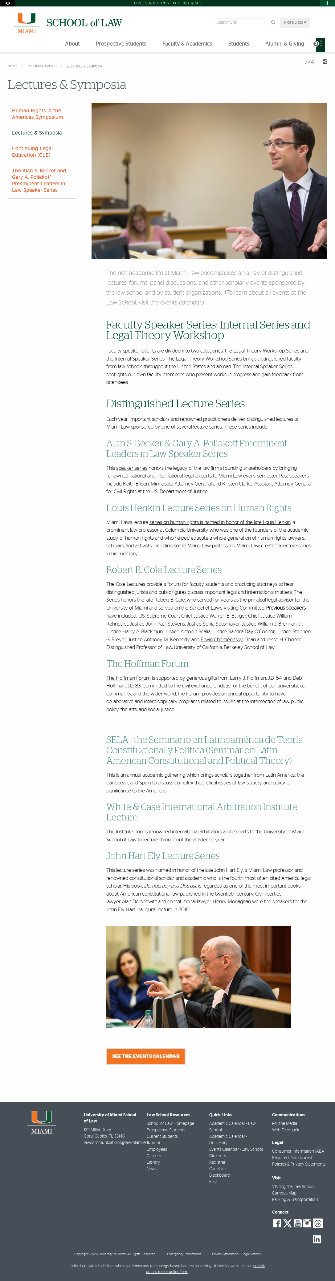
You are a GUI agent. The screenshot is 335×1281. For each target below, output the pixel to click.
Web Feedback (285, 1130)
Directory (217, 1156)
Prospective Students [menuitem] (121, 44)
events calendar (180, 303)
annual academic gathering (156, 775)
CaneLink (218, 1169)
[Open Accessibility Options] (7, 3)
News (152, 1169)
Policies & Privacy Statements (298, 1164)
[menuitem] (320, 45)
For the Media (284, 1124)
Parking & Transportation (295, 1200)
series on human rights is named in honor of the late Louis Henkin (220, 522)
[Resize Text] (309, 62)
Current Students (162, 1136)
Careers (154, 1156)
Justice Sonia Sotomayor (213, 623)
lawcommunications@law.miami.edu (117, 1143)
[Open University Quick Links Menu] (327, 3)
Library (153, 1162)
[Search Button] (273, 23)
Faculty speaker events (131, 350)
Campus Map (284, 1193)
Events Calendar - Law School (236, 1149)
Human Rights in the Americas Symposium (37, 114)
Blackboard (219, 1175)
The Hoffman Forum (128, 678)
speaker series (131, 468)
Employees (157, 1149)
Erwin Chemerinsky (222, 639)
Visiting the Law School (293, 1187)
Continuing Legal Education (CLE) (32, 152)
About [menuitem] (72, 44)
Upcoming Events (42, 66)
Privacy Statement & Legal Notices (236, 1254)
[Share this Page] (323, 62)
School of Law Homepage (170, 1124)
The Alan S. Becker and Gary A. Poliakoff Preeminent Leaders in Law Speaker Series (39, 180)
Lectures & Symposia (84, 66)
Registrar (217, 1162)
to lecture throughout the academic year (181, 839)
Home (13, 66)
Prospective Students (166, 1130)
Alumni (153, 1143)
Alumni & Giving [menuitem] (284, 44)
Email (214, 1182)
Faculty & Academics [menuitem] (187, 44)
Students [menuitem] (238, 44)
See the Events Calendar (146, 1056)
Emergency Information (184, 1254)
